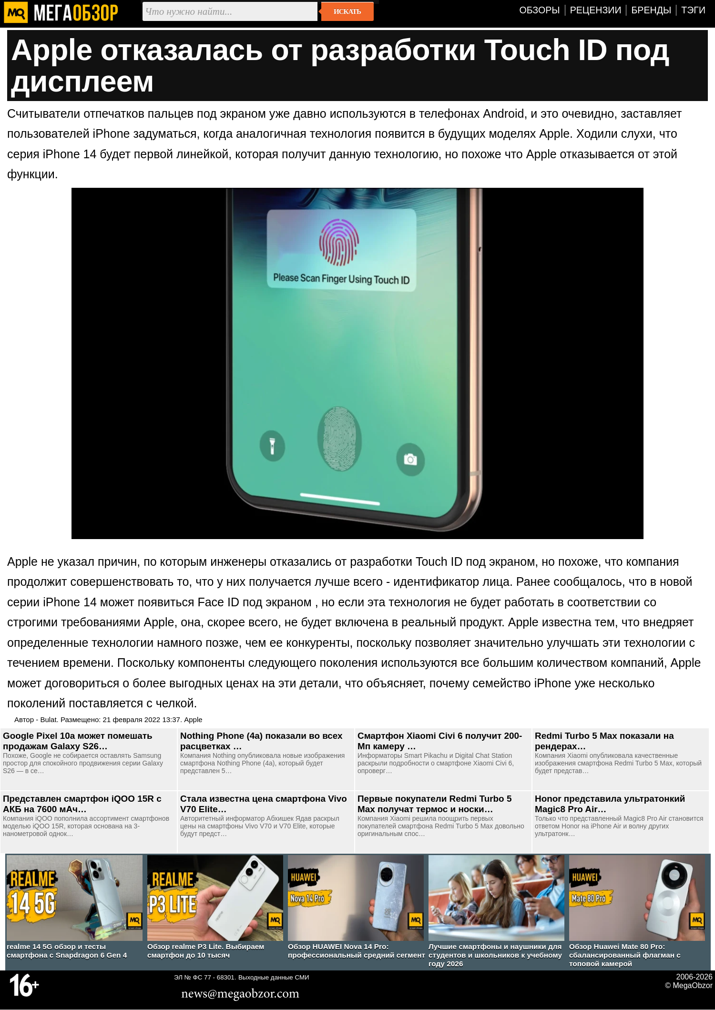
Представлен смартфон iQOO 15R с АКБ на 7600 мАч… (82, 804)
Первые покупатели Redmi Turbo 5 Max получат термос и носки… (434, 804)
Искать (347, 11)
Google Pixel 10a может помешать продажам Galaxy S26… (78, 741)
